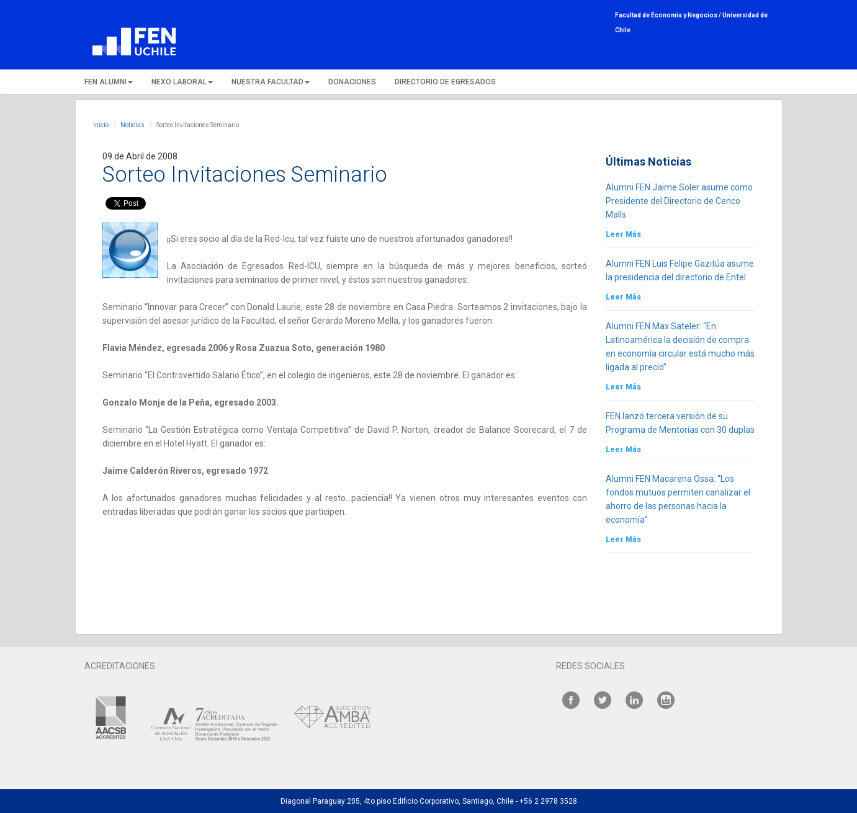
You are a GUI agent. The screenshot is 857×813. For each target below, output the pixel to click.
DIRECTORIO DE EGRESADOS (445, 82)
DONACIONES (352, 82)
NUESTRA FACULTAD (270, 82)
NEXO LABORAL (182, 82)
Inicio (101, 125)
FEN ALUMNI (108, 82)
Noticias (132, 125)
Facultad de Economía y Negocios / (668, 15)
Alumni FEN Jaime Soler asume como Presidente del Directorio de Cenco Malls (679, 201)
